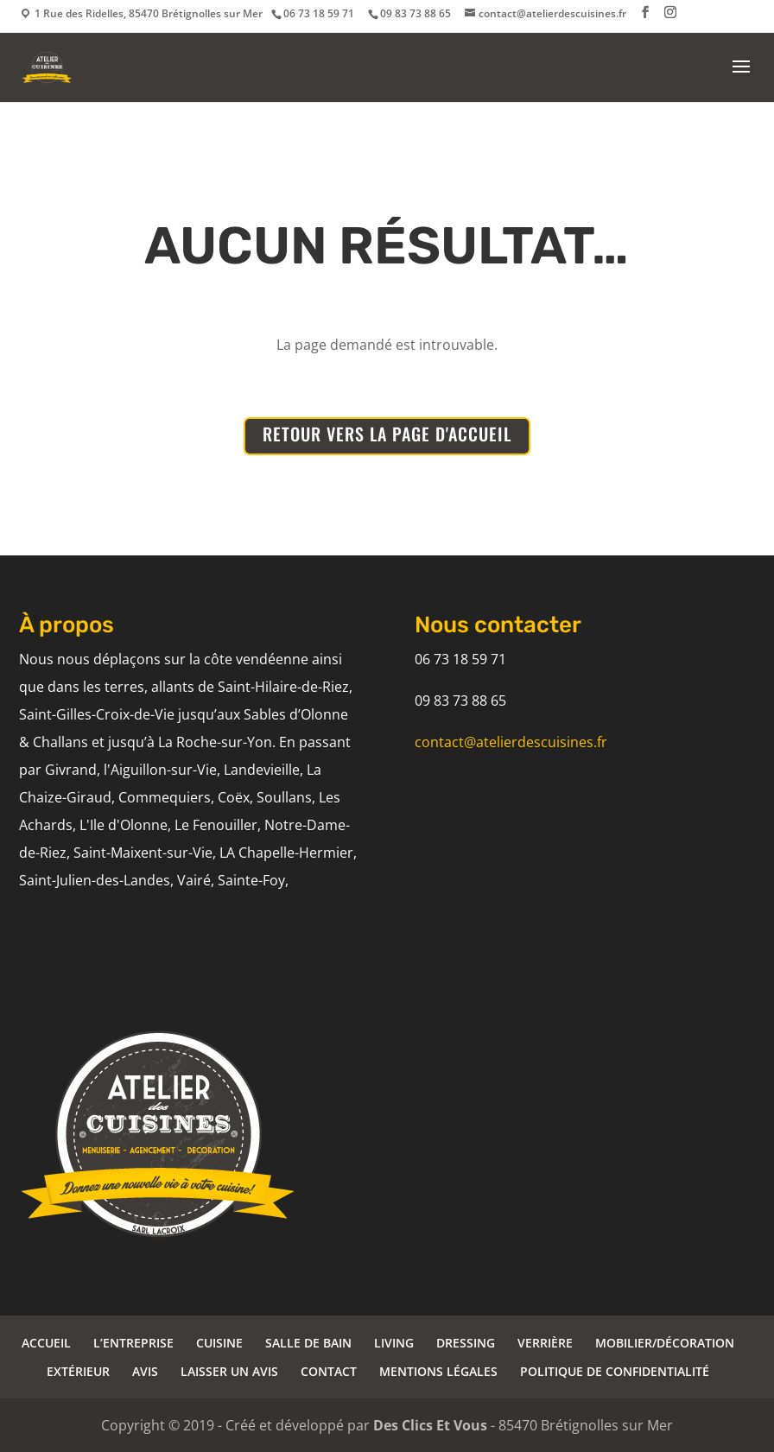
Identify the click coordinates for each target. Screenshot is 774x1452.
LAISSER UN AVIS (229, 1371)
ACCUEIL (46, 1343)
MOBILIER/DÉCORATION (664, 1343)
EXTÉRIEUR (78, 1371)
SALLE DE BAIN (308, 1343)
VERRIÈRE (545, 1343)
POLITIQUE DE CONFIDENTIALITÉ (614, 1371)
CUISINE (219, 1343)
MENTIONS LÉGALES (438, 1371)
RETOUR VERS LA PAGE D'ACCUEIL (387, 434)
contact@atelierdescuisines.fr (511, 741)
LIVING (394, 1343)
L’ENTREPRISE (133, 1343)
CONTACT (329, 1371)
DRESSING (465, 1343)
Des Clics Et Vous (430, 1425)
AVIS (145, 1371)
